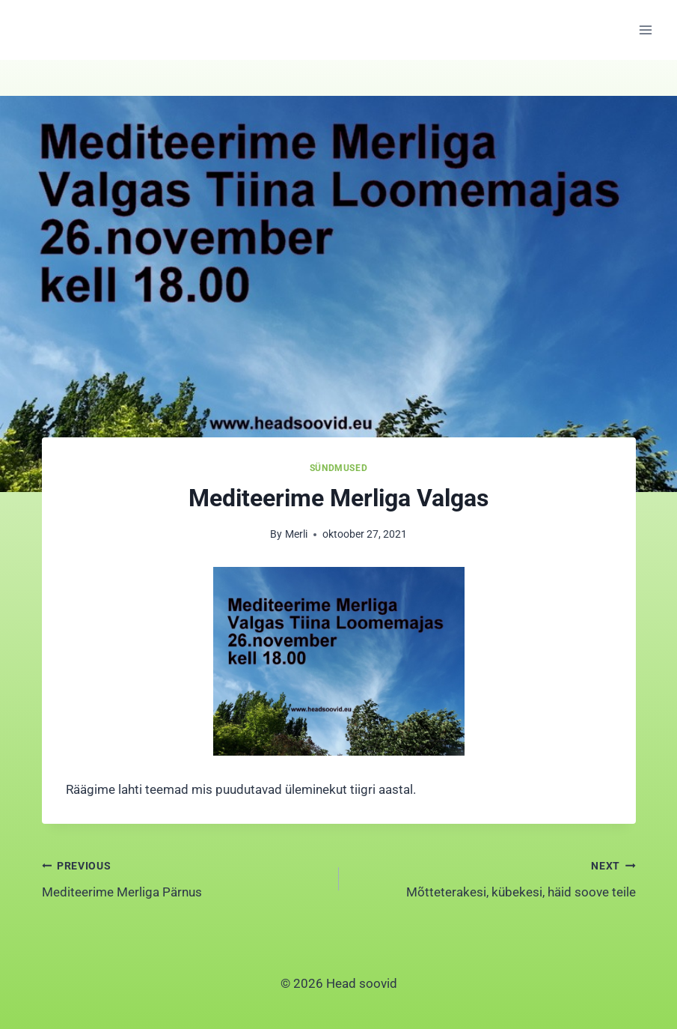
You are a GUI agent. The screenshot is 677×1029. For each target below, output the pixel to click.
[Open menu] (645, 29)
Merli (296, 534)
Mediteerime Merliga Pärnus (184, 877)
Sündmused (338, 468)
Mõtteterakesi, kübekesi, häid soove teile (494, 877)
